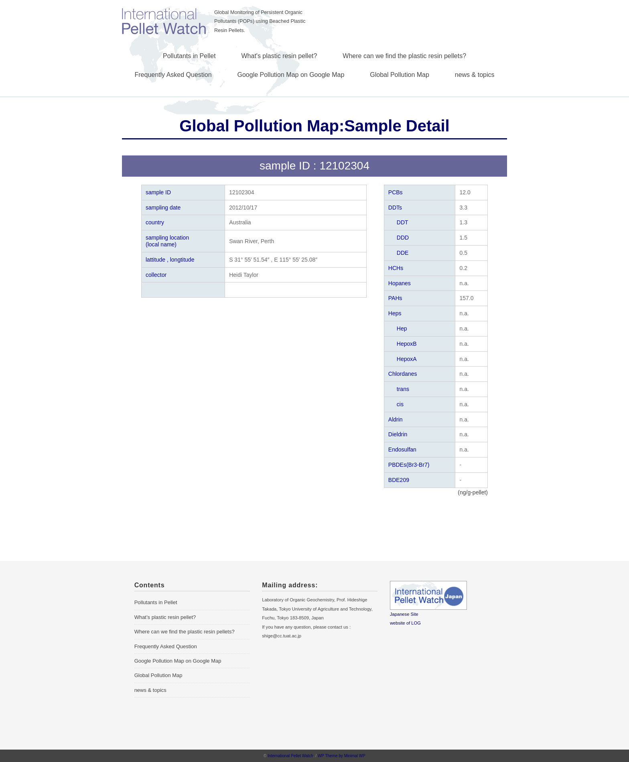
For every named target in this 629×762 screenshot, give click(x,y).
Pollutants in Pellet (189, 55)
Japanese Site (404, 614)
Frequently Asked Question (173, 74)
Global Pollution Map (399, 74)
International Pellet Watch (290, 756)
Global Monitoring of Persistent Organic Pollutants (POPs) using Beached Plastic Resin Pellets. (260, 21)
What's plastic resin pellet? (279, 55)
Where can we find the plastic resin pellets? (404, 55)
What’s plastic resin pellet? (165, 617)
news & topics (475, 74)
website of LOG (405, 623)
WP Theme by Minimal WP (341, 756)
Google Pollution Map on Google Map (291, 74)
